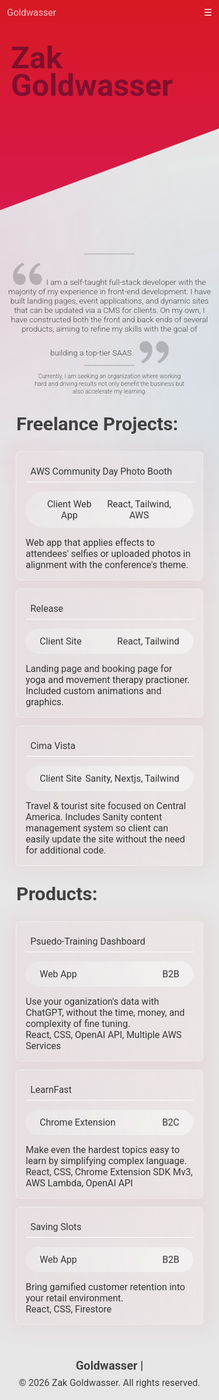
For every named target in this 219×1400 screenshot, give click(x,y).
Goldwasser (31, 12)
